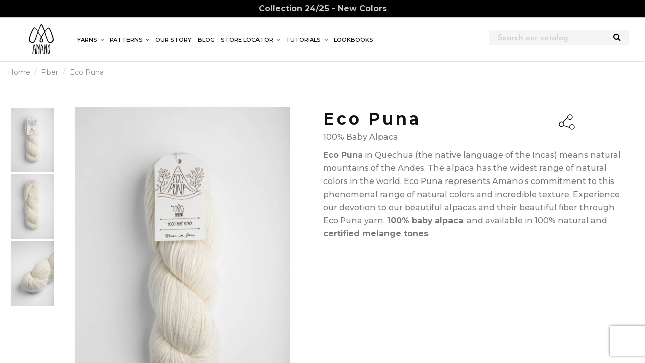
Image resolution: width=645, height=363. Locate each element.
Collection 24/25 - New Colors (323, 8)
